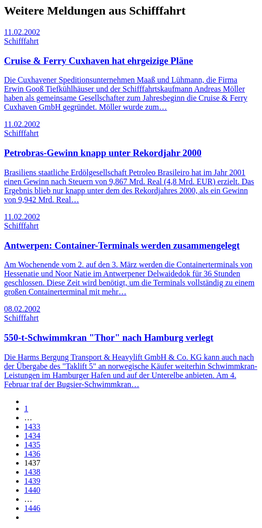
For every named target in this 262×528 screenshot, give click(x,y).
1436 (32, 453)
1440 (32, 490)
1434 (32, 435)
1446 (32, 508)
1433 (32, 426)
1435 (32, 444)
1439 (32, 481)
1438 (32, 472)
